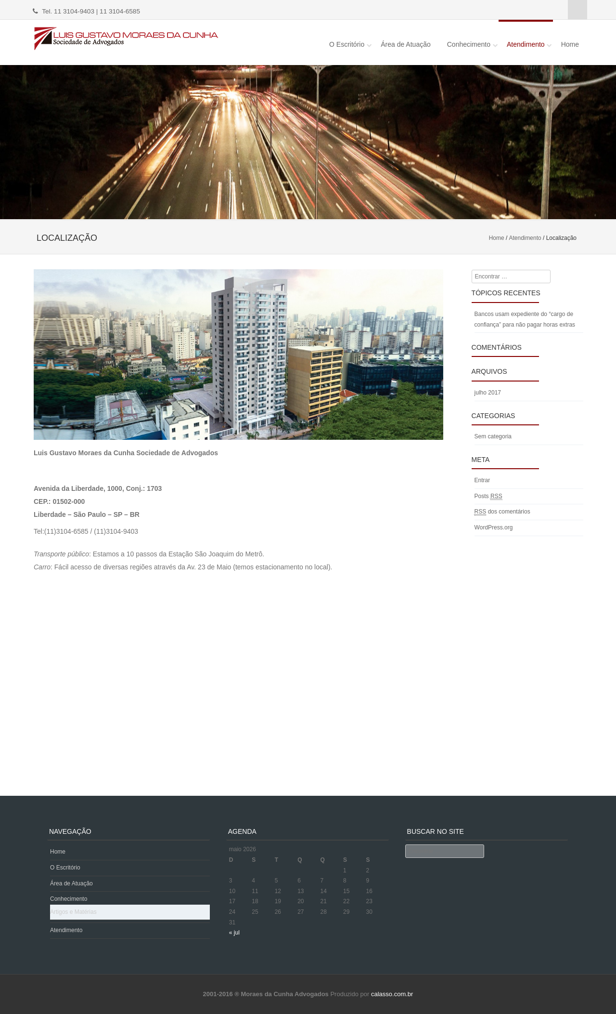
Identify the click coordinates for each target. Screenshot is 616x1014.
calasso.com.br (391, 994)
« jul (234, 932)
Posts (488, 496)
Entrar (482, 480)
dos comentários (502, 511)
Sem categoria (493, 436)
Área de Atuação (406, 44)
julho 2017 (488, 392)
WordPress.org (494, 527)
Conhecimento (468, 44)
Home (570, 44)
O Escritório (346, 44)
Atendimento (526, 44)
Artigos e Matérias (73, 912)
